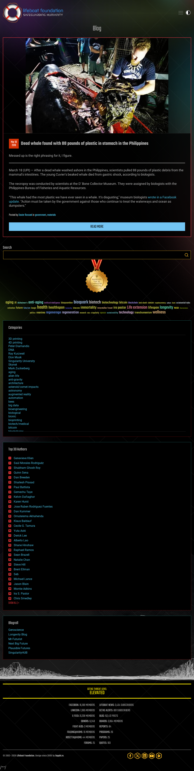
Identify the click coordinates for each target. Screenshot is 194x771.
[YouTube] (152, 756)
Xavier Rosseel (25, 215)
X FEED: (75, 716)
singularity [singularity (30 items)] (95, 313)
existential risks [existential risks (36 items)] (183, 303)
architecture (15, 383)
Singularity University (21, 361)
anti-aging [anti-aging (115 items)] (35, 302)
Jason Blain (21, 584)
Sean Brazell (21, 554)
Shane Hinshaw (24, 545)
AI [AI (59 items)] (15, 303)
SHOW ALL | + (13, 603)
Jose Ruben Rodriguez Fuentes (33, 506)
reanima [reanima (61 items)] (40, 312)
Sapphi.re (59, 756)
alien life (13, 375)
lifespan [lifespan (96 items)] (153, 308)
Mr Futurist (15, 639)
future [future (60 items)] (19, 308)
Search (186, 255)
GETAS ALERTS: (106, 710)
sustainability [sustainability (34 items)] (112, 313)
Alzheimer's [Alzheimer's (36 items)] (22, 303)
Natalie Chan (22, 559)
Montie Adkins (23, 588)
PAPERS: (103, 737)
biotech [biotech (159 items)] (95, 302)
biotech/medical (18, 424)
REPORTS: (103, 726)
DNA (11, 350)
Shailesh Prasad (24, 482)
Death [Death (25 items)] (173, 303)
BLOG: (101, 716)
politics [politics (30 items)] (32, 313)
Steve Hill (19, 564)
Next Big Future (18, 643)
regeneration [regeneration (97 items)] (70, 312)
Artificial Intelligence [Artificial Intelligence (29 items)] (52, 303)
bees (11, 401)
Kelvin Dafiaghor (24, 496)
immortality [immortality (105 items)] (88, 307)
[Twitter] (137, 756)
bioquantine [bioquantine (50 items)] (67, 302)
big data (13, 405)
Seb (16, 574)
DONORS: (85, 721)
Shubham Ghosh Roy (27, 467)
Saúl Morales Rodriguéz (29, 463)
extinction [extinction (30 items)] (11, 308)
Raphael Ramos (24, 550)
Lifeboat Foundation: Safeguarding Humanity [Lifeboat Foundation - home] (88, 12)
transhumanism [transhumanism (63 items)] (143, 312)
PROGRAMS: (104, 732)
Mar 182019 (14, 144)
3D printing (15, 338)
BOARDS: (103, 721)
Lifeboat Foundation (25, 756)
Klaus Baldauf (23, 521)
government (40, 215)
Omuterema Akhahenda (29, 516)
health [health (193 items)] (42, 307)
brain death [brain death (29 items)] (143, 303)
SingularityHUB (17, 652)
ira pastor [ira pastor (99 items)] (119, 308)
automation (15, 398)
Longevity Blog (17, 634)
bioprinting (15, 420)
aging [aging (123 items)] (10, 302)
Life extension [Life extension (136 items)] (137, 307)
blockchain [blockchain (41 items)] (133, 303)
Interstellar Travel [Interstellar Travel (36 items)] (105, 308)
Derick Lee (20, 535)
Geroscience (16, 630)
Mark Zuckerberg (19, 368)
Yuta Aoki (20, 530)
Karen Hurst (21, 501)
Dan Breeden (22, 477)
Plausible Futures (19, 648)
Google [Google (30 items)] (33, 308)
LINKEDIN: (75, 710)
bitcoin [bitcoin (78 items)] (123, 303)
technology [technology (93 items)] (126, 313)
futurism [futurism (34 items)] (27, 308)
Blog (97, 29)
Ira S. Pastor (21, 593)
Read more (97, 227)
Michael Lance (23, 579)
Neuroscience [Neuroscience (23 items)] (184, 308)
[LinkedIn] (144, 756)
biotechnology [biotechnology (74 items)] (110, 303)
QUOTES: (103, 743)
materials (51, 215)
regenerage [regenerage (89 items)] (53, 313)
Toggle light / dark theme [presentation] (188, 12)
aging (12, 372)
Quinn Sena (21, 472)
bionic (12, 416)
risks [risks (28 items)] (88, 313)
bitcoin (12, 427)
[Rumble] (159, 756)
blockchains (16, 431)
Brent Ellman (22, 569)
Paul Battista (22, 487)
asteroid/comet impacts (23, 387)
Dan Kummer (22, 511)
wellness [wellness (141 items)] (159, 312)
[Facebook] (130, 756)
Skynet (12, 364)
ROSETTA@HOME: (74, 737)
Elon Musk (15, 357)
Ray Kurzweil (16, 353)
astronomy (15, 390)
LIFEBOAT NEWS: (106, 705)
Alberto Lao (21, 540)
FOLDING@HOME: (75, 732)
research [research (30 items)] (83, 313)
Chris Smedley (23, 598)
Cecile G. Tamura (24, 525)
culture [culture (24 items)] (169, 303)
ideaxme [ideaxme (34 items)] (76, 308)
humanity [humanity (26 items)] (68, 308)
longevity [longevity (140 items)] (166, 307)
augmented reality (19, 394)
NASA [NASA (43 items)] (176, 308)
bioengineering (17, 409)
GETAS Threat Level (97, 692)
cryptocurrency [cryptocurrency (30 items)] (160, 303)
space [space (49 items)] (103, 312)
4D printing (15, 342)
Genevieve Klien (24, 458)
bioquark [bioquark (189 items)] (81, 302)
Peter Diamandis (18, 346)
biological (14, 412)
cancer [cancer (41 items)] (151, 303)
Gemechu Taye (23, 492)
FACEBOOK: (74, 705)
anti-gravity (15, 379)
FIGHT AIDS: (78, 726)
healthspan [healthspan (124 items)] (56, 307)
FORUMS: (88, 743)
